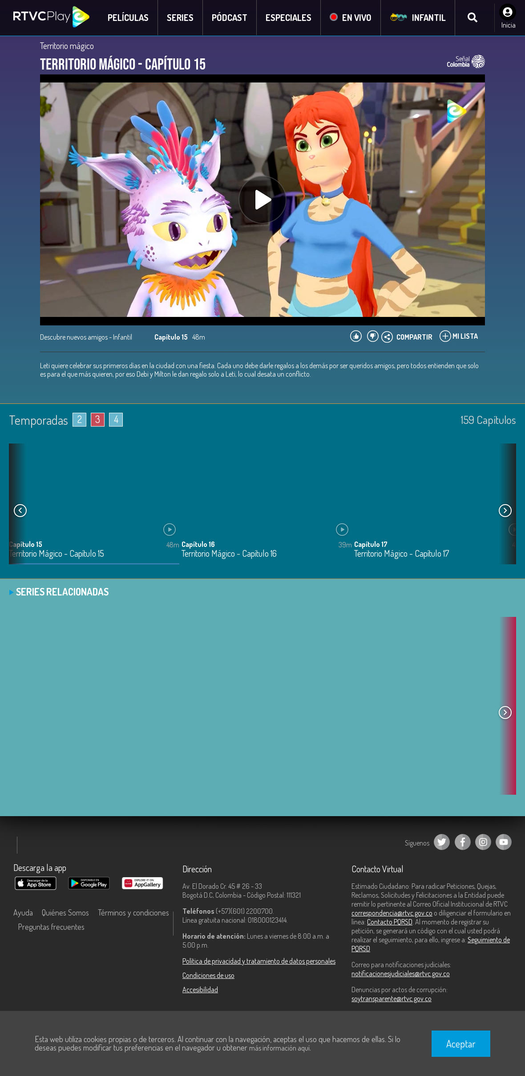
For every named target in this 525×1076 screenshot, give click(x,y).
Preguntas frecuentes (51, 927)
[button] (505, 510)
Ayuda (23, 912)
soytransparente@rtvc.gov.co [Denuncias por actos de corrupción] (391, 998)
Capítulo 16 (198, 544)
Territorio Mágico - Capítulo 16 (229, 554)
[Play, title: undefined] (262, 200)
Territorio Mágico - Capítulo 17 (401, 554)
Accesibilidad (200, 989)
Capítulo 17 (371, 544)
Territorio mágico (67, 45)
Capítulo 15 (25, 544)
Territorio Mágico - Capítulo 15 (56, 554)
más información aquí (279, 1047)
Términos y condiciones (133, 912)
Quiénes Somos (65, 912)
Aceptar (461, 1043)
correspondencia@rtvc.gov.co (391, 912)
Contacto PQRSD (389, 921)
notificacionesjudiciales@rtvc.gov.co (400, 973)
